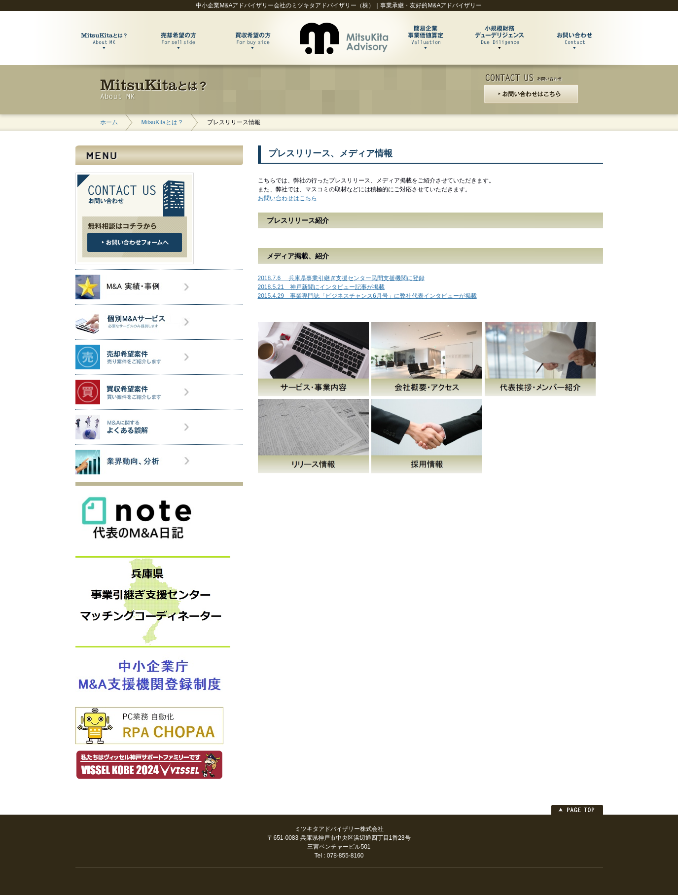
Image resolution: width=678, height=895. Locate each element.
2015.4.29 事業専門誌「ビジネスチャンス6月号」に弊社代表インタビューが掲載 (367, 295)
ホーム (109, 122)
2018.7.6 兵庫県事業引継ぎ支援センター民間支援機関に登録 (341, 278)
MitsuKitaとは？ (162, 122)
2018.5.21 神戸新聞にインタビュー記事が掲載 (321, 287)
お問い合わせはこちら (287, 198)
